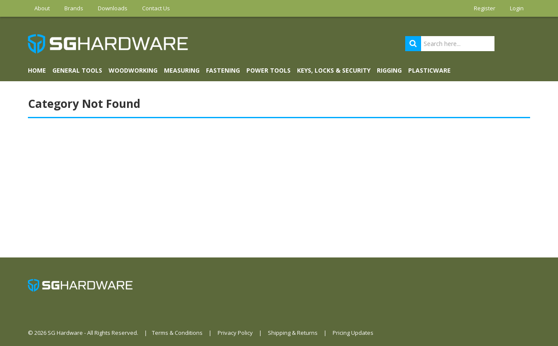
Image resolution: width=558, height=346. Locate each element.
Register (484, 8)
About (42, 8)
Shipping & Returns (293, 333)
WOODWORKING (133, 70)
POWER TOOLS (268, 70)
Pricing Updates (353, 333)
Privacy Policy (235, 333)
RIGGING (389, 70)
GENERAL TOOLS (77, 70)
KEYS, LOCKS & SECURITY (333, 70)
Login (517, 8)
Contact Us (156, 8)
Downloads (112, 8)
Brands (73, 8)
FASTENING (223, 70)
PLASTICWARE (429, 70)
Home (37, 70)
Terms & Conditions (177, 333)
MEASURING (182, 70)
